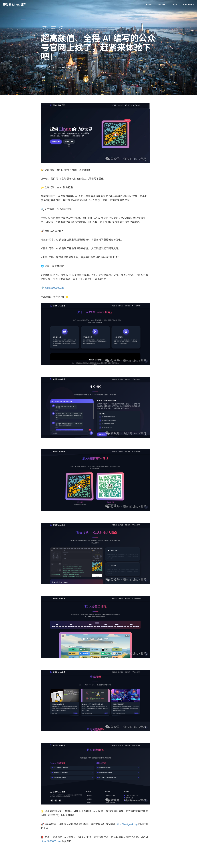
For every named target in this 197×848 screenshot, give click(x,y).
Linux (53, 28)
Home (149, 5)
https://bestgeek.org (127, 824)
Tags (174, 5)
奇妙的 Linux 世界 (14, 4)
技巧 (44, 28)
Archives (188, 5)
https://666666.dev (51, 841)
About (161, 5)
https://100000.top (54, 288)
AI (61, 28)
